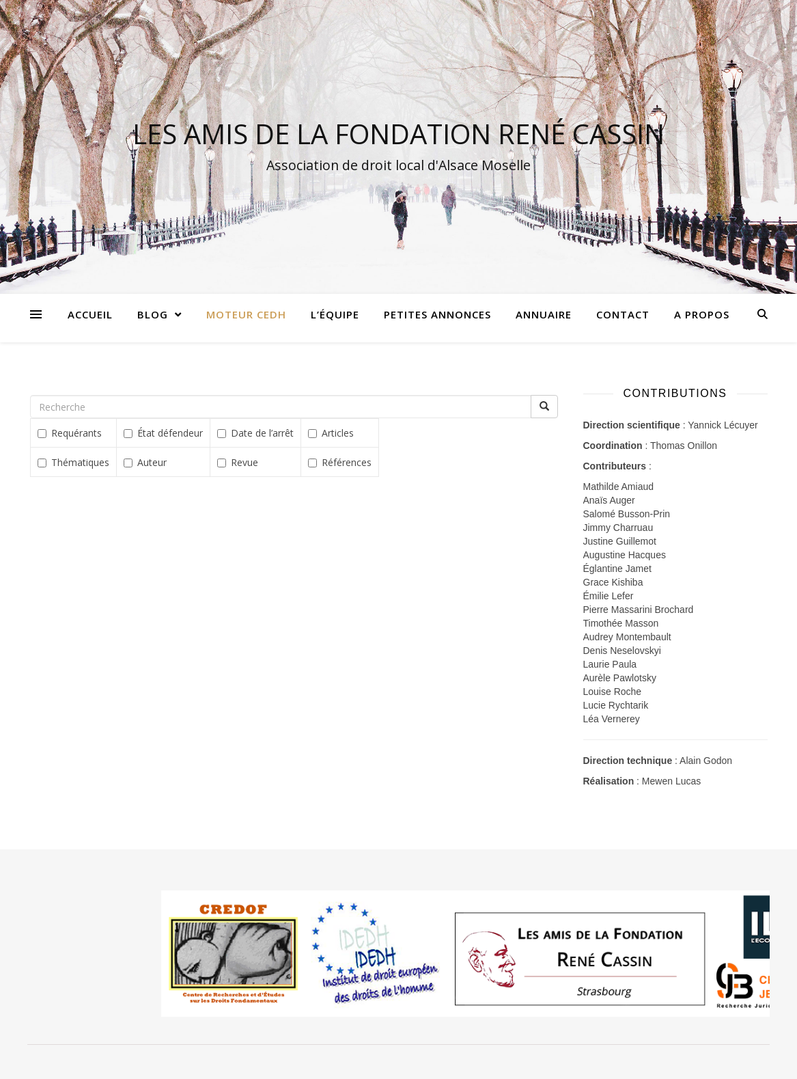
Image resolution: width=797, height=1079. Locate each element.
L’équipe (335, 314)
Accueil (90, 314)
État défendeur (163, 432)
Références (340, 462)
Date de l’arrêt (255, 432)
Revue (237, 462)
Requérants (70, 432)
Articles (331, 432)
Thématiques (73, 462)
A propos (701, 314)
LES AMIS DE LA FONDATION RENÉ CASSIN (398, 134)
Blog (152, 314)
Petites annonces (437, 314)
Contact (622, 314)
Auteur (145, 462)
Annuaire (544, 314)
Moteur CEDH (246, 314)
